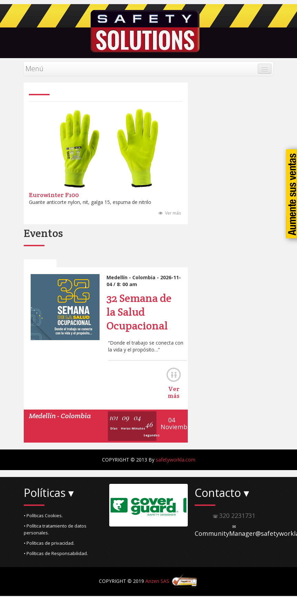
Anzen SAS (157, 581)
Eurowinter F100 (54, 195)
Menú (34, 68)
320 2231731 (237, 516)
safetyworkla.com (175, 460)
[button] (63, 516)
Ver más (169, 214)
